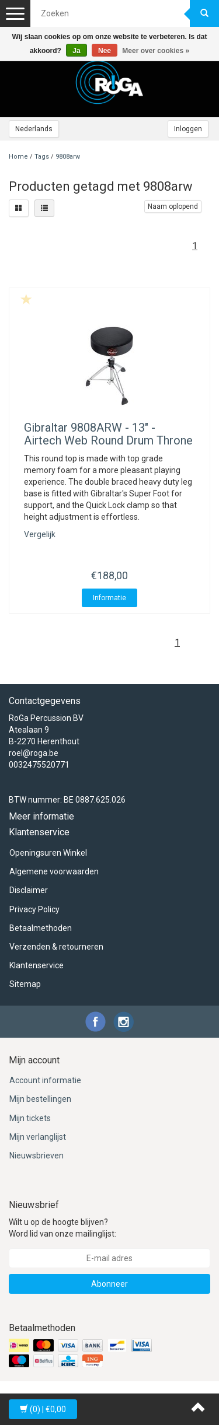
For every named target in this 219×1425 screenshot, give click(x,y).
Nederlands (34, 129)
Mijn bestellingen (40, 1099)
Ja (76, 51)
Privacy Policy (34, 909)
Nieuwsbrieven (36, 1155)
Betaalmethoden (40, 928)
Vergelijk (39, 534)
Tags (41, 156)
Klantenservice (36, 965)
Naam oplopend (173, 206)
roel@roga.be (33, 753)
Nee (104, 51)
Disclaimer (28, 890)
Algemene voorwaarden (54, 871)
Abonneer (109, 1284)
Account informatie (45, 1080)
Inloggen (188, 129)
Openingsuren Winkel (48, 852)
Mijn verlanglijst (37, 1137)
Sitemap (25, 984)
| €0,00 (43, 1409)
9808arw (67, 156)
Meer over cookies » (155, 51)
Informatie (109, 598)
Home (18, 156)
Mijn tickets (30, 1118)
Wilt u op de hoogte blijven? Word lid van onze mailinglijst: (62, 1227)
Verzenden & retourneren (56, 946)
